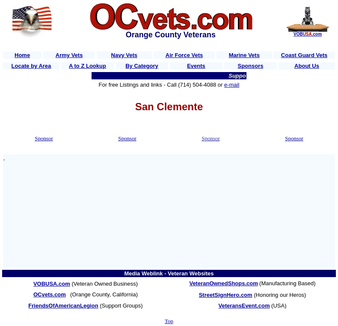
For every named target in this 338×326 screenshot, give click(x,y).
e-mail (231, 85)
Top (169, 321)
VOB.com (308, 34)
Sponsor (44, 138)
